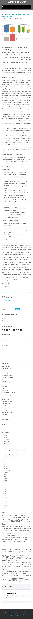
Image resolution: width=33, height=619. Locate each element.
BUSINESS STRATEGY (6, 368)
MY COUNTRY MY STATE (7, 397)
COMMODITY (4, 373)
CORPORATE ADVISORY (18, 555)
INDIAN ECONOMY (23, 528)
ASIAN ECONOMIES (6, 366)
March (5, 468)
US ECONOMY (5, 410)
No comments (5, 20)
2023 (4, 476)
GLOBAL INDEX (13, 564)
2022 (4, 478)
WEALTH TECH (27, 579)
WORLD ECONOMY (6, 412)
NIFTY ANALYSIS (5, 399)
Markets (29, 532)
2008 (4, 507)
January (6, 472)
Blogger (28, 612)
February (6, 470)
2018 (4, 487)
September (6, 443)
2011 (4, 501)
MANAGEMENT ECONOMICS (8, 392)
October (6, 441)
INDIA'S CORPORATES (6, 384)
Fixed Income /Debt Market (19, 525)
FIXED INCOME (11, 525)
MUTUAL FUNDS (5, 395)
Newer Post (4, 292)
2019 (4, 485)
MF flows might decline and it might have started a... (15, 450)
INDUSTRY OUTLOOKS (11, 530)
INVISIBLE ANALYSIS (16, 2)
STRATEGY (26, 537)
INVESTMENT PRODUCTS (26, 530)
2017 (4, 489)
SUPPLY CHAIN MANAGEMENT (24, 577)
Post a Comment (7, 300)
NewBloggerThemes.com (25, 614)
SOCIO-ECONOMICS (11, 537)
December (6, 439)
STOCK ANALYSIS (5, 403)
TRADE (3, 408)
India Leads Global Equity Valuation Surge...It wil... (14, 452)
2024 (4, 474)
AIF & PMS (4, 515)
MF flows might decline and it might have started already (15, 15)
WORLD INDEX (5, 414)
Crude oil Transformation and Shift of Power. (13, 456)
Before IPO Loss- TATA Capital (10, 445)
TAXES (3, 405)
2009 (4, 505)
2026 (4, 435)
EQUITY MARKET (6, 523)
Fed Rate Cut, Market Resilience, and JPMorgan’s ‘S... (15, 454)
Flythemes (8, 614)
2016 (4, 491)
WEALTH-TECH (7, 541)
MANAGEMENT (11, 532)
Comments (5, 321)
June (5, 462)
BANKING (23, 515)
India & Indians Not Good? (9, 447)
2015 (4, 493)
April (5, 466)
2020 (4, 482)
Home (16, 292)
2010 (4, 503)
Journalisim (4, 390)
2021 (4, 480)
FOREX (3, 379)
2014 (4, 495)
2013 (4, 497)
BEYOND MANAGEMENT (11, 517)
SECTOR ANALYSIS (6, 401)
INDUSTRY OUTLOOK (27, 566)
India (3, 388)
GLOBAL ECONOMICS (13, 526)
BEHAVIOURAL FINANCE (7, 551)
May (5, 464)
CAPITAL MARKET (5, 370)
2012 (4, 499)
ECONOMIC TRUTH (27, 521)
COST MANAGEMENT (6, 375)
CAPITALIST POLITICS (12, 519)
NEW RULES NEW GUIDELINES (8, 573)
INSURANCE (4, 386)
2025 (4, 437)
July (5, 460)
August (6, 458)
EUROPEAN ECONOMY (6, 377)
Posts (4, 318)
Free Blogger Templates (16, 615)
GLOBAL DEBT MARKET (8, 562)
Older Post (29, 292)
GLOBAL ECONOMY (6, 381)
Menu (3, 7)
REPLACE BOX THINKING (20, 535)
